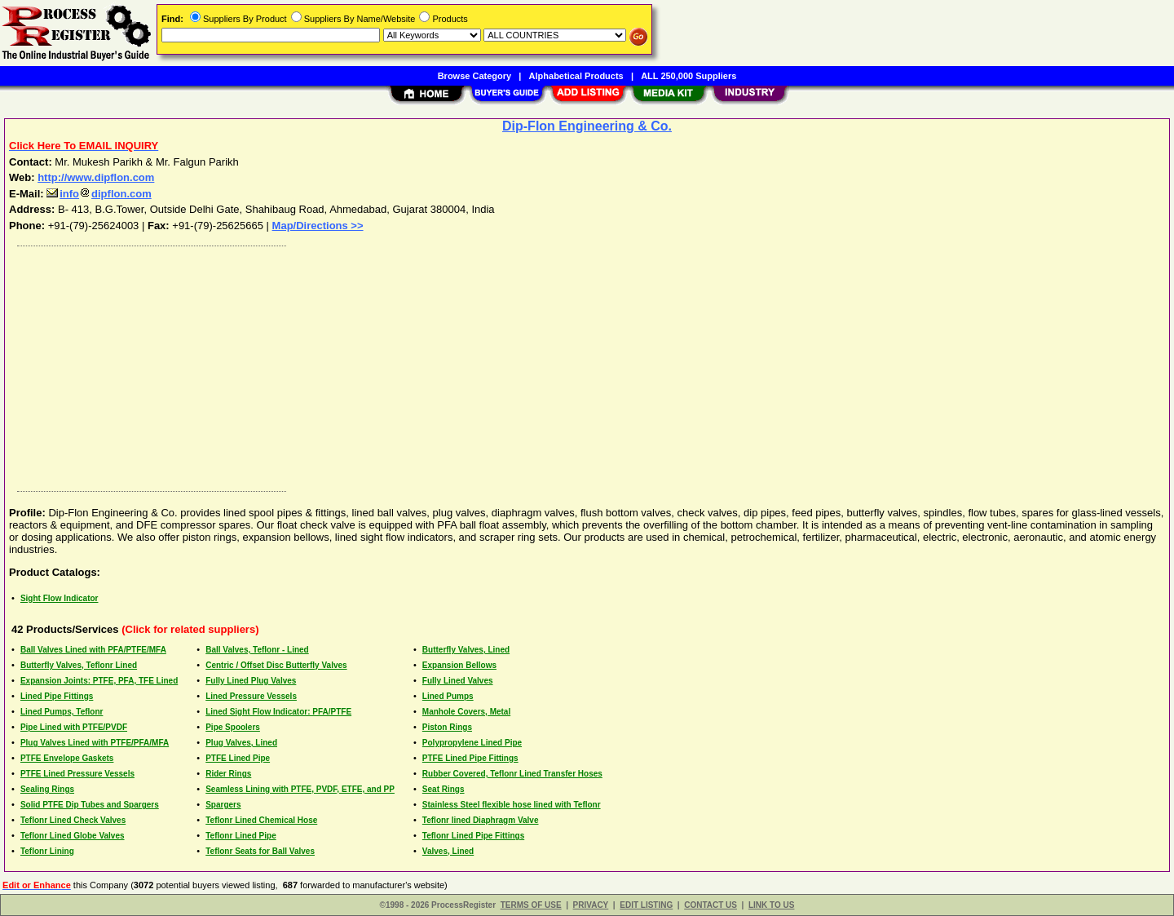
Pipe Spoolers (232, 727)
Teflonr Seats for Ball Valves (260, 851)
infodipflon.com (99, 194)
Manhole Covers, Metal (466, 711)
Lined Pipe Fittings (56, 696)
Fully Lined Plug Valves (250, 680)
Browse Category (474, 76)
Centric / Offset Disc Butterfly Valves (275, 665)
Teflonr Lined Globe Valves (72, 835)
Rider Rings (228, 773)
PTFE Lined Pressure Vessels (77, 773)
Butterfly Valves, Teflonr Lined (78, 665)
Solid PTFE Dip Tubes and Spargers (89, 804)
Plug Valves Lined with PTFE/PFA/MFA (94, 742)
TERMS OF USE (531, 905)
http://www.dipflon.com (96, 177)
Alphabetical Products (576, 76)
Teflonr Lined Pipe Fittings (473, 835)
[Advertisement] (500, 364)
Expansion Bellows (459, 665)
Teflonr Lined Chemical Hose (261, 820)
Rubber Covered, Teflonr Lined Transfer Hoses (512, 773)
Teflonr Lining (47, 851)
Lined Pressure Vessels (251, 696)
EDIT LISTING (646, 905)
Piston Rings (447, 727)
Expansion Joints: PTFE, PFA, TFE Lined (99, 680)
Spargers (223, 804)
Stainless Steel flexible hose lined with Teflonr (511, 804)
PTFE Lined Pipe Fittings (470, 758)
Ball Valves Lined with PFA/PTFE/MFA (93, 649)
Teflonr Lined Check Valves (73, 820)
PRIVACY (591, 905)
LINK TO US (771, 905)
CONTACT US (710, 905)
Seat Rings (443, 789)
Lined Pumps (448, 696)
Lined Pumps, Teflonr (61, 711)
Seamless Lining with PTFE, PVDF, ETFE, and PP (300, 789)
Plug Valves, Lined (241, 742)
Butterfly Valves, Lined (466, 649)
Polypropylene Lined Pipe (472, 742)
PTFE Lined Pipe (237, 758)
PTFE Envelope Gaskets (67, 758)
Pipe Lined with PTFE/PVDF (73, 727)
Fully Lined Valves (457, 680)
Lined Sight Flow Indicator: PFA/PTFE (278, 711)
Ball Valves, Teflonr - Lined (257, 649)
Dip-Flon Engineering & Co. (587, 126)
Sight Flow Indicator (59, 598)
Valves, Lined (448, 851)
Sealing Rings (47, 789)
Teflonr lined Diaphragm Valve (480, 820)
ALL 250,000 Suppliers (688, 76)
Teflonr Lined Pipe (240, 835)
